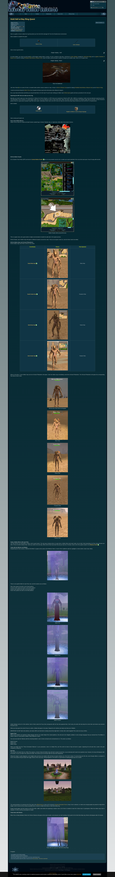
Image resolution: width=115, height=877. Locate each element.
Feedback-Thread (18, 30)
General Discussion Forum (61, 804)
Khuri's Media (61, 870)
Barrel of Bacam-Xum (62, 87)
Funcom (63, 866)
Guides (37, 14)
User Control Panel (95, 3)
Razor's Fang (100, 87)
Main (26, 14)
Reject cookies (97, 874)
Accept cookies (86, 874)
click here (79, 874)
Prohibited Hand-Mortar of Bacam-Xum (33, 58)
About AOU (60, 14)
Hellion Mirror (39, 110)
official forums (40, 804)
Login (92, 5)
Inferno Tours (27, 90)
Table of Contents (100, 22)
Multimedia (48, 14)
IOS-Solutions (67, 870)
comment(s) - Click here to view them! (40, 858)
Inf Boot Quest (67, 92)
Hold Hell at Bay (87, 56)
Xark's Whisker (74, 56)
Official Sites (71, 14)
